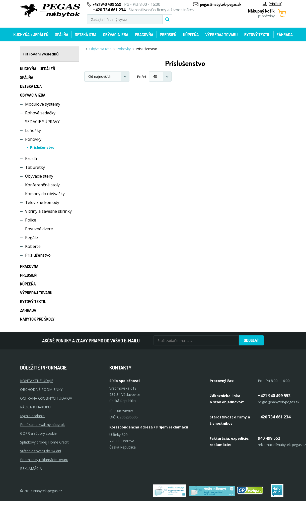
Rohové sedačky (40, 113)
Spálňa (61, 34)
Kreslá (31, 158)
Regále (31, 237)
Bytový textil (257, 34)
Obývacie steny (39, 176)
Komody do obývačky (45, 193)
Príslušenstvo (42, 147)
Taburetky (35, 167)
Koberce (33, 246)
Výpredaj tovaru (221, 34)
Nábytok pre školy (37, 319)
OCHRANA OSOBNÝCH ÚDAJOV (46, 398)
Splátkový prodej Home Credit (44, 442)
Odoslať (251, 340)
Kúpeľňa (191, 34)
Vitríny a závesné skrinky (48, 211)
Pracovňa (144, 34)
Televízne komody (42, 202)
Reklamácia (31, 468)
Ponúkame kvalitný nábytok (42, 424)
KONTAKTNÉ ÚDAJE (36, 380)
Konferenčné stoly (42, 185)
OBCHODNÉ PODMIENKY (41, 389)
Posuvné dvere (39, 229)
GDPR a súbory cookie (38, 433)
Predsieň (168, 34)
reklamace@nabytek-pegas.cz (282, 444)
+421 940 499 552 (107, 4)
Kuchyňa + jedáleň (30, 34)
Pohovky (33, 139)
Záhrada (285, 34)
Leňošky (33, 130)
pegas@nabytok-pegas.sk (220, 4)
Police (30, 220)
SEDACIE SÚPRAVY (42, 121)
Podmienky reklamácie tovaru (44, 459)
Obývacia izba (115, 34)
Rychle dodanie (32, 415)
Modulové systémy (42, 104)
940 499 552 (269, 438)
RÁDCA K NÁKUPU (35, 407)
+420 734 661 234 (274, 417)
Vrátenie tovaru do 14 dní (40, 451)
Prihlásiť (272, 3)
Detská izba (85, 34)
